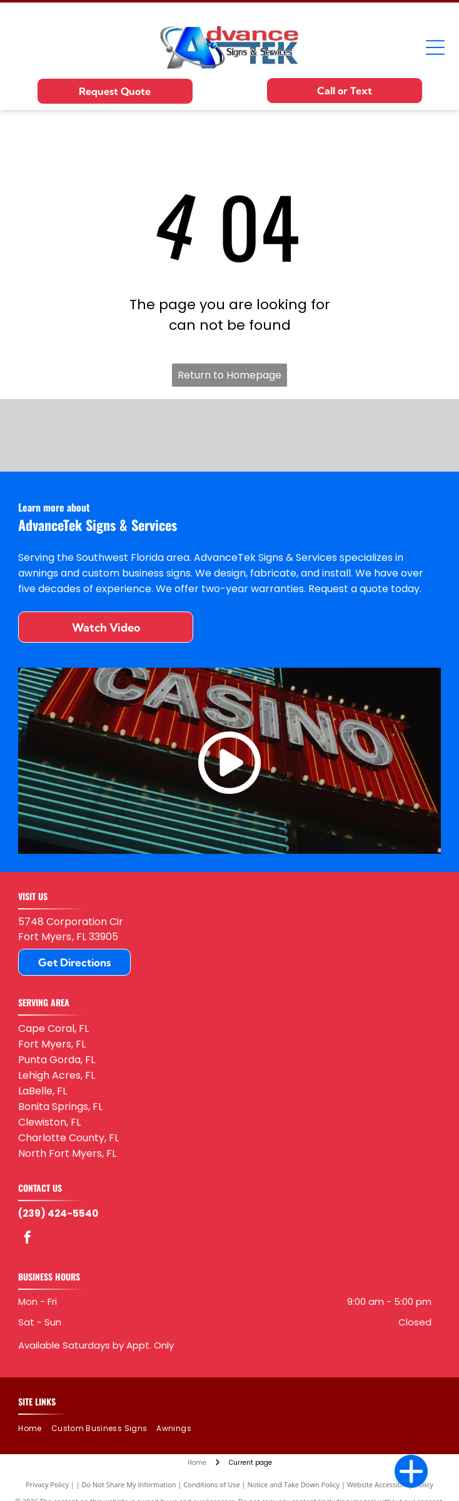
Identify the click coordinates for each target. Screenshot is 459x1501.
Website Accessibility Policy (390, 1484)
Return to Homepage (229, 375)
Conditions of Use (211, 1484)
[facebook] (27, 1239)
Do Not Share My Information (129, 1484)
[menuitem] (34, 1428)
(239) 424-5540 (58, 1213)
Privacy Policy (47, 1484)
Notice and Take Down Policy (294, 1484)
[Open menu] (435, 47)
